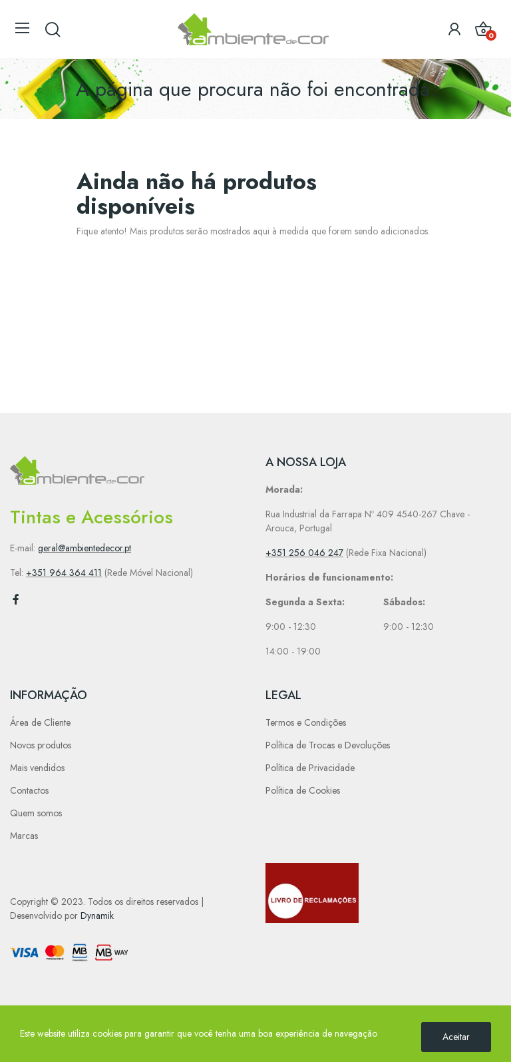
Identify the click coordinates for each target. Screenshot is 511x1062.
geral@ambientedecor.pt (84, 548)
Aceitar (456, 1036)
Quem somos (36, 813)
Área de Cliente (40, 722)
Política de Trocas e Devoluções (327, 745)
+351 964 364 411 (64, 572)
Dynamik (97, 915)
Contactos (29, 790)
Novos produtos (40, 745)
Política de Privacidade (310, 767)
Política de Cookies (302, 790)
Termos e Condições (305, 722)
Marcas (24, 835)
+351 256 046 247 (304, 552)
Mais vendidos (37, 767)
